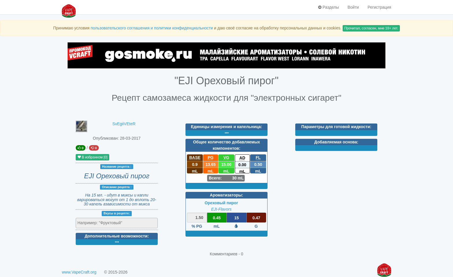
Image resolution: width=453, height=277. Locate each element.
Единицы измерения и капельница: (226, 126)
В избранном (92, 157)
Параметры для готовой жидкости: (336, 126)
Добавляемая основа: (336, 142)
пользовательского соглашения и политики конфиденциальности (152, 28)
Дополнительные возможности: (117, 236)
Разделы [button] (328, 7)
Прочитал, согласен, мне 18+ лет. (371, 28)
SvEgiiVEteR (123, 123)
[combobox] (117, 223)
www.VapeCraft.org (79, 272)
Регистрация (379, 7)
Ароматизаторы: (226, 195)
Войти (353, 7)
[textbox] (102, 223)
